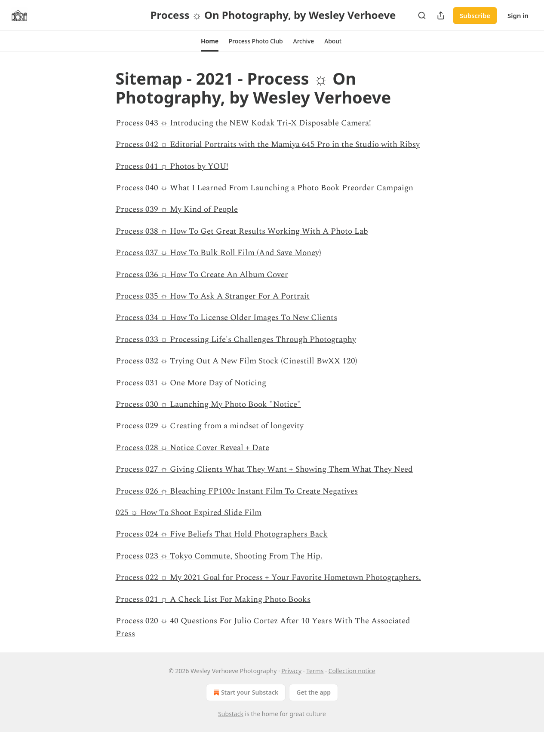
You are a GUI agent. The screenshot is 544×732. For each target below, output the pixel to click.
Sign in (518, 15)
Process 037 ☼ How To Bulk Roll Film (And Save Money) (218, 253)
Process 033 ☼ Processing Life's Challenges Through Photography (236, 339)
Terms (314, 671)
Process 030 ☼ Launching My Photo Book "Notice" (208, 404)
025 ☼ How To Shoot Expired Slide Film (188, 512)
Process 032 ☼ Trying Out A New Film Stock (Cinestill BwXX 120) (236, 361)
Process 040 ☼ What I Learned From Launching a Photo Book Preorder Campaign (264, 188)
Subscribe (475, 15)
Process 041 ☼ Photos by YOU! (172, 166)
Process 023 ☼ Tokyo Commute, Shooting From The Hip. (219, 556)
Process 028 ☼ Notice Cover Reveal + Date (192, 448)
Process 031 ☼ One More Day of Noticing (191, 383)
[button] (210, 41)
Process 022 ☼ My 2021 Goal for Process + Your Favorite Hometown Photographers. (268, 577)
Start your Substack (245, 692)
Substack (230, 714)
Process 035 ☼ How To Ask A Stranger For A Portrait (213, 296)
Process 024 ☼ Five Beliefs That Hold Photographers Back (222, 534)
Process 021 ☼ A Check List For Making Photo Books (213, 599)
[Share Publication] (440, 15)
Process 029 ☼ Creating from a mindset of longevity (210, 426)
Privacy (291, 671)
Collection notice (352, 671)
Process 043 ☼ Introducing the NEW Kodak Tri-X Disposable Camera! (243, 123)
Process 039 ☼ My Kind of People (177, 209)
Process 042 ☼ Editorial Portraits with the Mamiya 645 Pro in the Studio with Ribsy (268, 144)
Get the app (313, 692)
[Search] (421, 15)
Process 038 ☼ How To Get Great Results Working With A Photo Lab (242, 231)
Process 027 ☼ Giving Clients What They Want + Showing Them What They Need (264, 469)
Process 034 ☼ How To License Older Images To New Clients (226, 317)
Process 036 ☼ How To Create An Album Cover (202, 274)
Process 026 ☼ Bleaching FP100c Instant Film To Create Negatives (237, 491)
